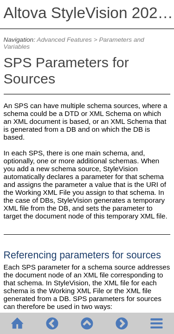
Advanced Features (64, 39)
